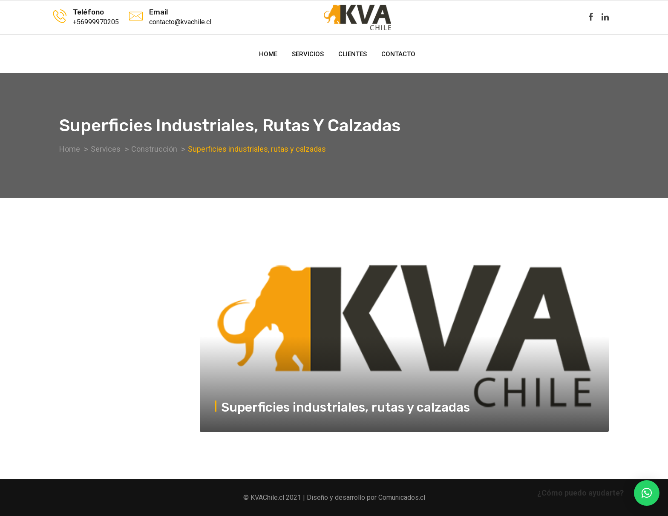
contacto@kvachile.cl (180, 22)
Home (268, 54)
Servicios (308, 54)
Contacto (398, 54)
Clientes (352, 54)
